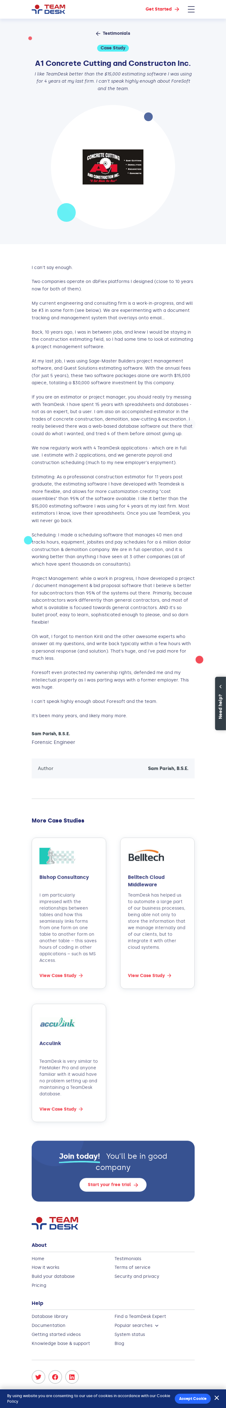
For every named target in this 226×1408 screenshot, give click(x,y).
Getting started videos (56, 1334)
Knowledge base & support (61, 1343)
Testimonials (128, 1258)
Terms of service (133, 1267)
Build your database (53, 1276)
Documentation (49, 1325)
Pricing (39, 1285)
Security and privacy (137, 1276)
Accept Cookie (192, 1399)
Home (38, 1258)
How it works (45, 1267)
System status (130, 1334)
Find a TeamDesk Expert (140, 1316)
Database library (50, 1316)
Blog (119, 1343)
